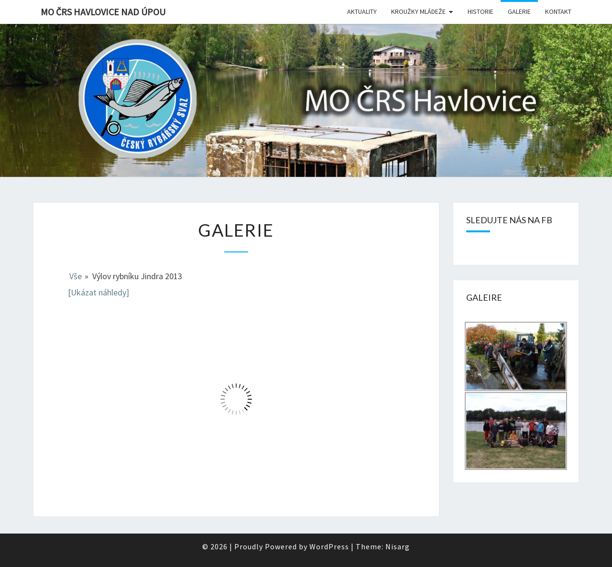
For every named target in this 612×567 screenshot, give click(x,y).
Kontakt (558, 11)
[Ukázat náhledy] (98, 292)
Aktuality (362, 11)
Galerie (519, 11)
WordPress (329, 546)
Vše (75, 276)
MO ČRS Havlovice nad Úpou (103, 12)
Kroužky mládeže (418, 11)
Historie (480, 11)
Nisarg (397, 546)
